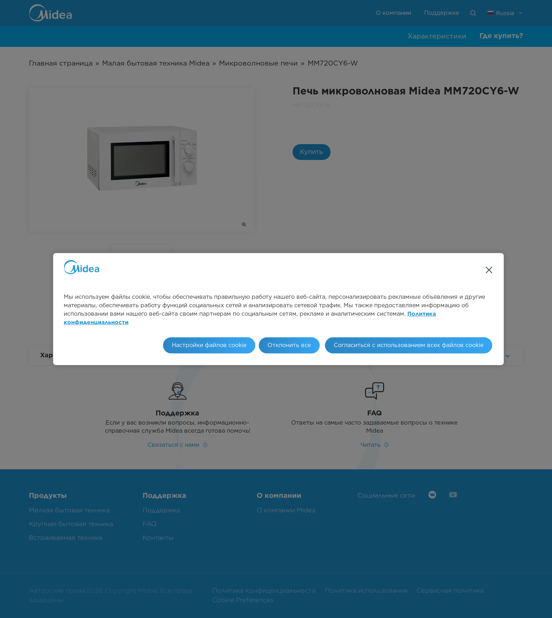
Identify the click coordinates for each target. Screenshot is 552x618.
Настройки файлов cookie (209, 345)
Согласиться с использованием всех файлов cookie (408, 345)
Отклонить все (289, 345)
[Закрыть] (489, 270)
